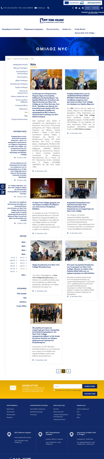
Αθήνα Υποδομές (21, 80)
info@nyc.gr (41, 8)
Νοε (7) (22, 266)
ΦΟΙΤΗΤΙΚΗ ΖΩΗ (59, 409)
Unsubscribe (89, 397)
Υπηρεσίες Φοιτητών (59, 423)
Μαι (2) (12, 266)
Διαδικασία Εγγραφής (36, 415)
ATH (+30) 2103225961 (10, 8)
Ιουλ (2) (12, 271)
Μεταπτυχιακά (11, 418)
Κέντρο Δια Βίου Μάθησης (22, 101)
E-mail (87, 8)
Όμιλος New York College (84, 33)
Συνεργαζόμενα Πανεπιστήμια (22, 72)
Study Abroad (80, 29)
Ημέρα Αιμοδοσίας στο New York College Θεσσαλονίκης (44, 267)
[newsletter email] (67, 390)
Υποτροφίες (33, 418)
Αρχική (9, 59)
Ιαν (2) (13, 257)
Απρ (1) (12, 263)
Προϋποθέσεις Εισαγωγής (37, 412)
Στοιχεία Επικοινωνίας (19, 119)
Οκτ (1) (22, 263)
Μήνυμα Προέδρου (21, 68)
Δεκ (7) (22, 269)
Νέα (32, 59)
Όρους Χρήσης (77, 394)
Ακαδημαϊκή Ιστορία (20, 64)
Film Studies (21, 294)
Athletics (23, 302)
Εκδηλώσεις (23, 109)
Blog (26, 116)
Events (79, 418)
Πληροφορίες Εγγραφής (33, 29)
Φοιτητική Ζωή (53, 29)
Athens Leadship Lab (83, 412)
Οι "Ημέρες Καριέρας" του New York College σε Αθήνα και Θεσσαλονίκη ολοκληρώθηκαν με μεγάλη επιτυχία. (17, 190)
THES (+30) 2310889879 (25, 8)
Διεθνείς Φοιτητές (58, 415)
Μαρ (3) (12, 260)
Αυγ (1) (22, 257)
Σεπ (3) (22, 260)
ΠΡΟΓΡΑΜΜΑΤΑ (12, 409)
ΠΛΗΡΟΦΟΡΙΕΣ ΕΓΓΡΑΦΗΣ (39, 409)
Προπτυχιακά (10, 415)
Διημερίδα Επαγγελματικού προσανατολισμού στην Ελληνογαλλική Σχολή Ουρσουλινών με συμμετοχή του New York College (79, 208)
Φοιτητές (56, 412)
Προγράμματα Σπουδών (11, 29)
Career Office (21, 306)
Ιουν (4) (12, 269)
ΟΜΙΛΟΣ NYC (81, 409)
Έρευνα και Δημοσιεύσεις (23, 92)
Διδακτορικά (10, 412)
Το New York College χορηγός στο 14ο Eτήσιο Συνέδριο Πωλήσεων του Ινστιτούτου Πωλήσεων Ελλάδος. (45, 207)
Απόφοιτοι (66, 29)
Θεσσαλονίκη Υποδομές (19, 84)
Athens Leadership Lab (19, 96)
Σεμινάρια (9, 421)
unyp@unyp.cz (81, 448)
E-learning (95, 8)
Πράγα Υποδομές (21, 87)
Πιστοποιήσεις (22, 77)
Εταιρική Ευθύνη (21, 105)
